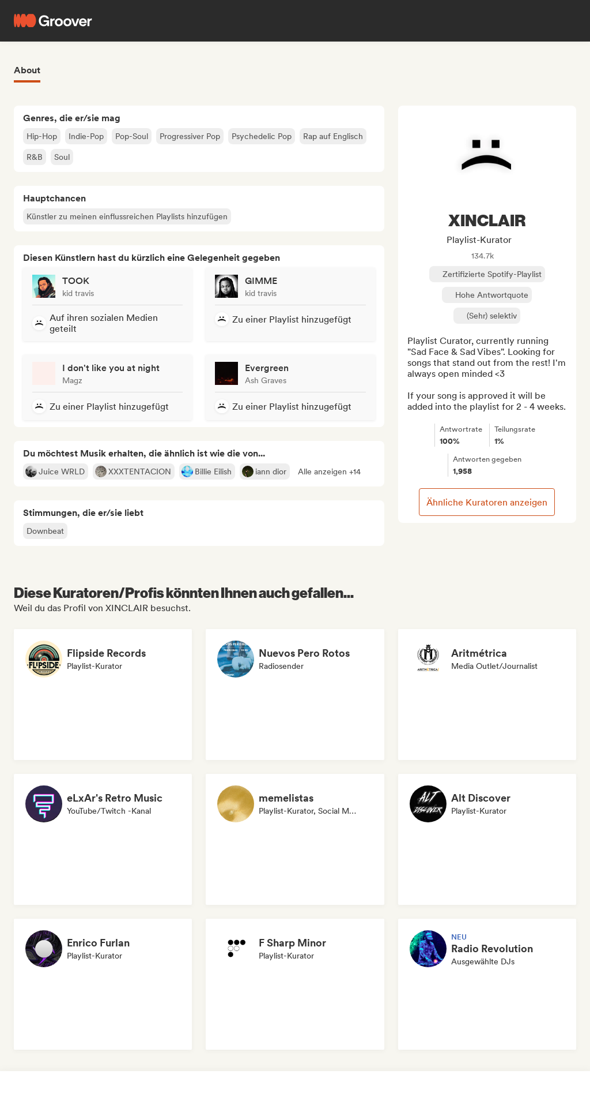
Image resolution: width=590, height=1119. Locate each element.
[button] (329, 471)
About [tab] (27, 70)
